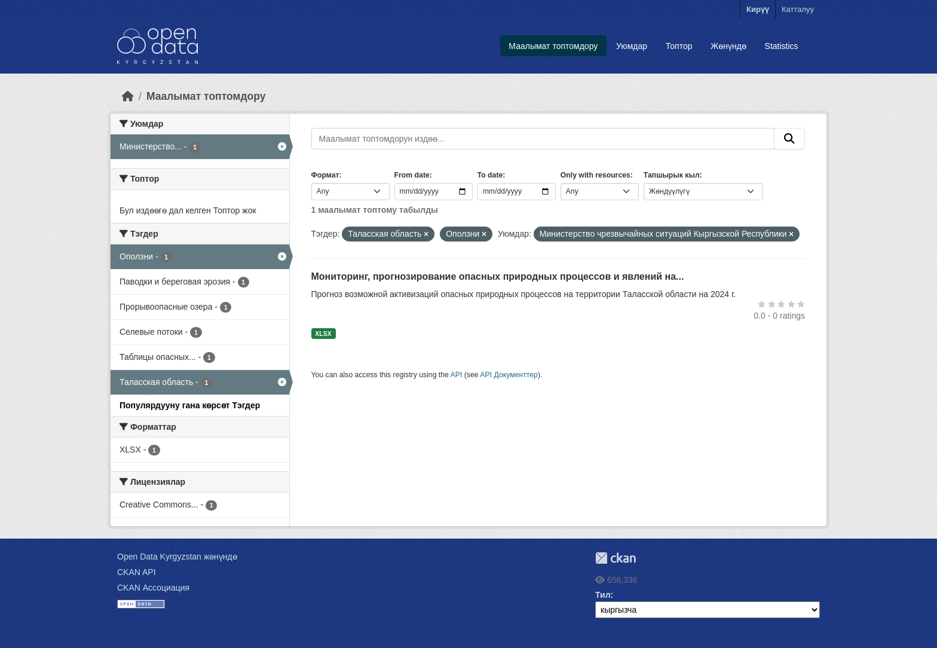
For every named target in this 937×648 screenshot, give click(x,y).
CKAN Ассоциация (153, 587)
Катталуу (798, 9)
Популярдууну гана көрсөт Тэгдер (190, 405)
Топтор (679, 46)
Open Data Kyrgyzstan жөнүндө (177, 556)
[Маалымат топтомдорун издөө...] (543, 138)
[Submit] (789, 138)
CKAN (615, 558)
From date (412, 175)
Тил (603, 595)
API (457, 375)
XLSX (323, 333)
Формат (325, 175)
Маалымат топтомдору (553, 46)
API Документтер (509, 375)
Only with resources (595, 175)
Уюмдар (631, 46)
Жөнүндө (728, 46)
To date (490, 175)
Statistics (781, 46)
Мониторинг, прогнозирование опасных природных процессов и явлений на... (497, 276)
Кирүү (757, 9)
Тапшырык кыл (672, 175)
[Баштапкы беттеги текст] (128, 96)
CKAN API (136, 572)
